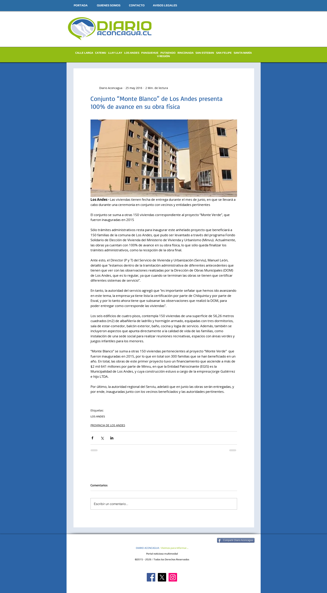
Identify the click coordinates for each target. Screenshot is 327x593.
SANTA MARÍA (243, 52)
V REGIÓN (163, 56)
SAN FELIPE (224, 52)
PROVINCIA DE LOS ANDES (108, 425)
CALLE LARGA (84, 52)
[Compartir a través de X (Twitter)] (102, 438)
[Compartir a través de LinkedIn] (112, 438)
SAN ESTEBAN (204, 52)
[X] (162, 577)
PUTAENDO (167, 52)
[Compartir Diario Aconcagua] (236, 540)
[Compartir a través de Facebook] (92, 438)
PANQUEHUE (149, 52)
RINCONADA (185, 52)
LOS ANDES (131, 52)
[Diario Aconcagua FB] (151, 577)
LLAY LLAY (115, 52)
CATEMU (100, 52)
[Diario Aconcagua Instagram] (173, 577)
